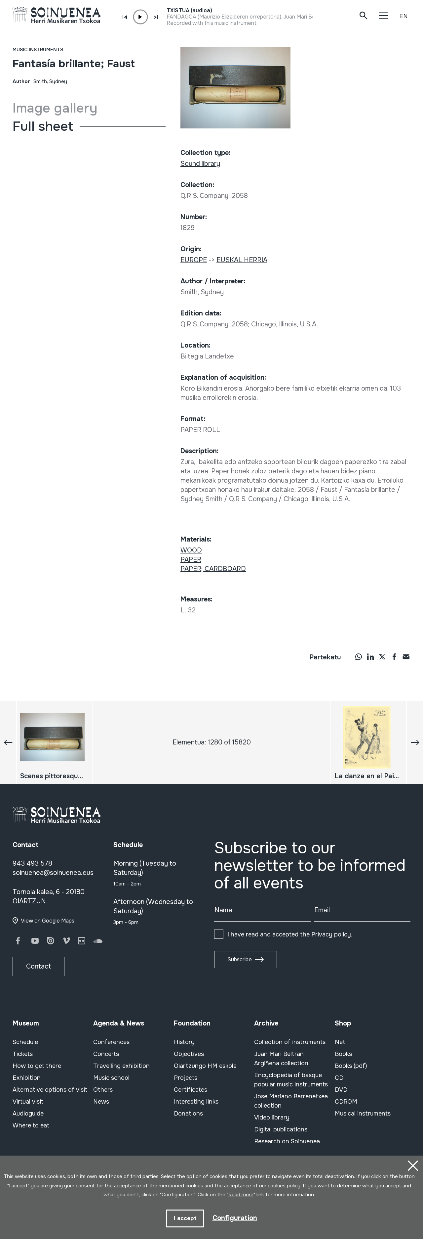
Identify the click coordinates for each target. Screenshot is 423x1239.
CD (339, 1077)
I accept (185, 1218)
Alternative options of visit (50, 1089)
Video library (271, 1117)
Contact (38, 966)
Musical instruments (363, 1113)
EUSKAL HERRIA (241, 260)
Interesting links (196, 1101)
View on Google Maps (47, 920)
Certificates (190, 1089)
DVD (341, 1089)
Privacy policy (331, 934)
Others (103, 1089)
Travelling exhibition (121, 1066)
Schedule (25, 1042)
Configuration (234, 1218)
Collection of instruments (290, 1042)
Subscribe (239, 959)
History (184, 1042)
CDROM (346, 1101)
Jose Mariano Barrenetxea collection (291, 1101)
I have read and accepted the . (289, 934)
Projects (185, 1077)
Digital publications (280, 1129)
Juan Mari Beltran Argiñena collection (281, 1058)
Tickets (23, 1054)
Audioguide (28, 1113)
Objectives (189, 1054)
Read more (240, 1195)
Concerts (106, 1054)
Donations (188, 1113)
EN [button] (403, 16)
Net (340, 1042)
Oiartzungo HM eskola (205, 1066)
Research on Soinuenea (287, 1141)
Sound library (200, 164)
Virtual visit (28, 1101)
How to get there (37, 1066)
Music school (111, 1077)
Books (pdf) (351, 1066)
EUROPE (193, 260)
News (101, 1101)
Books (343, 1054)
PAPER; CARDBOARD (213, 569)
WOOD (191, 550)
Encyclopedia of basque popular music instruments (291, 1080)
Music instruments (38, 50)
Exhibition (27, 1077)
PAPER (190, 559)
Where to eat (31, 1125)
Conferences (111, 1042)
